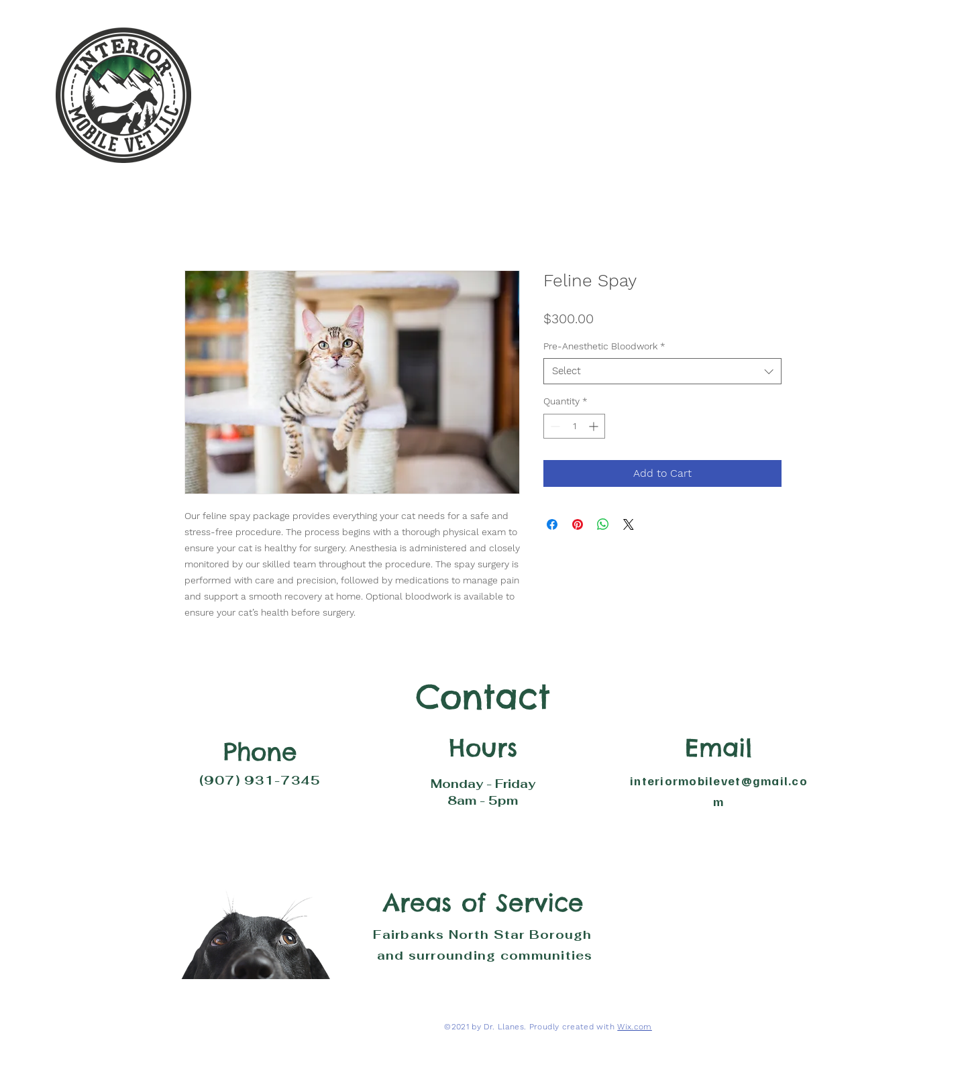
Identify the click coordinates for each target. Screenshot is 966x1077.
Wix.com (634, 1026)
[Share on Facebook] (552, 524)
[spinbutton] (574, 426)
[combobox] (662, 371)
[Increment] (594, 426)
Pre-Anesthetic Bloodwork (604, 346)
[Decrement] (553, 426)
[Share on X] (629, 524)
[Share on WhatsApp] (603, 524)
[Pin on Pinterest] (578, 524)
